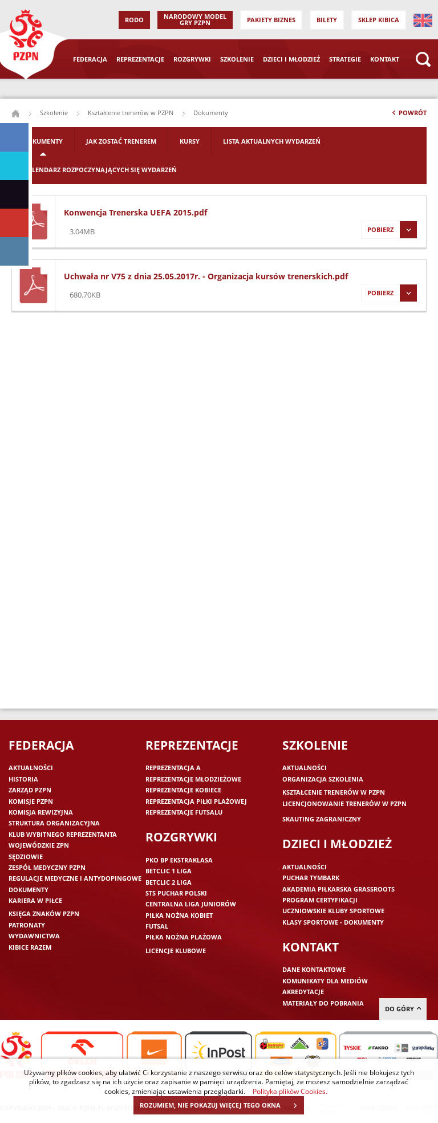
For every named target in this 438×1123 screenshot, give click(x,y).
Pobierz (389, 229)
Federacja (90, 59)
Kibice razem (30, 947)
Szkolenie (237, 59)
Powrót (408, 115)
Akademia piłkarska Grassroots (338, 889)
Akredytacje (303, 991)
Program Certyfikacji (320, 900)
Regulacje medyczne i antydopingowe (75, 878)
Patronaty (27, 925)
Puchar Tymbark (310, 877)
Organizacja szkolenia (322, 779)
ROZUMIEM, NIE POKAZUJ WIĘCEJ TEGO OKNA (221, 1105)
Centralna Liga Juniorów (190, 904)
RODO (134, 19)
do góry (403, 1008)
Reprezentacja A (173, 767)
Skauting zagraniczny (321, 819)
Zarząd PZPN (30, 790)
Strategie (345, 59)
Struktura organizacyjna (54, 823)
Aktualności (31, 767)
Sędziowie (26, 856)
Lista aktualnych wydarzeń (272, 141)
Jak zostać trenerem (121, 141)
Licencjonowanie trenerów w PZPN (344, 803)
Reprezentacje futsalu (183, 812)
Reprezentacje (140, 59)
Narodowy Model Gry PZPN (195, 19)
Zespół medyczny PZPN (47, 867)
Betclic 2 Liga (168, 882)
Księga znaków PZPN (44, 913)
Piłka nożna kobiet (179, 915)
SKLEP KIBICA (378, 19)
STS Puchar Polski (176, 893)
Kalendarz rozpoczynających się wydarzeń (100, 169)
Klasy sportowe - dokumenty (333, 922)
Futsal (156, 926)
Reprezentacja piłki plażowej (196, 801)
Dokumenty (43, 141)
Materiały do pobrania (323, 1003)
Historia (23, 779)
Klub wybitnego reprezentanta (63, 834)
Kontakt (384, 59)
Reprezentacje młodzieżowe (193, 779)
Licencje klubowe (175, 950)
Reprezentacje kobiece (183, 790)
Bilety (327, 19)
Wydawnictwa (34, 935)
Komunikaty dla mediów (325, 980)
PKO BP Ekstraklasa (179, 860)
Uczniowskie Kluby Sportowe (333, 910)
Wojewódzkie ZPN (39, 845)
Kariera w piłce (35, 900)
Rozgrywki (192, 59)
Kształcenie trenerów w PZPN (130, 112)
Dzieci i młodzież (291, 59)
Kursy (190, 141)
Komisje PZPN (31, 801)
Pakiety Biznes (271, 19)
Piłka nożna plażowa (183, 937)
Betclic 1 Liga (168, 870)
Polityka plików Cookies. (290, 1091)
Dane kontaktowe (314, 969)
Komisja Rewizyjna (41, 812)
